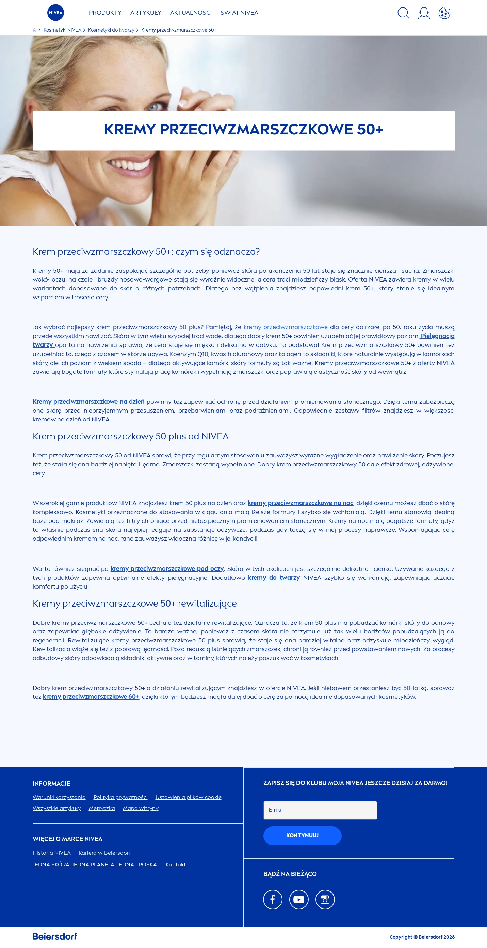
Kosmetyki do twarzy (111, 30)
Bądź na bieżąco (290, 874)
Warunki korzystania (59, 797)
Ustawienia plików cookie (189, 797)
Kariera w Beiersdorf (105, 853)
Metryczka (102, 808)
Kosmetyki (63, 30)
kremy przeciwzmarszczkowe (286, 327)
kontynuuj (302, 835)
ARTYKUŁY (146, 12)
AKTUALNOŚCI (191, 12)
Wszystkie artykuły (57, 808)
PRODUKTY (105, 12)
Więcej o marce (67, 839)
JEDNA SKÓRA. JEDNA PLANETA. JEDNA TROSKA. (95, 864)
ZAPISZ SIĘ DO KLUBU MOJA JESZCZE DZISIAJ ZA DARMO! (355, 783)
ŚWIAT (239, 12)
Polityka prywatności (121, 797)
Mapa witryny (141, 808)
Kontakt (176, 864)
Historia (52, 853)
